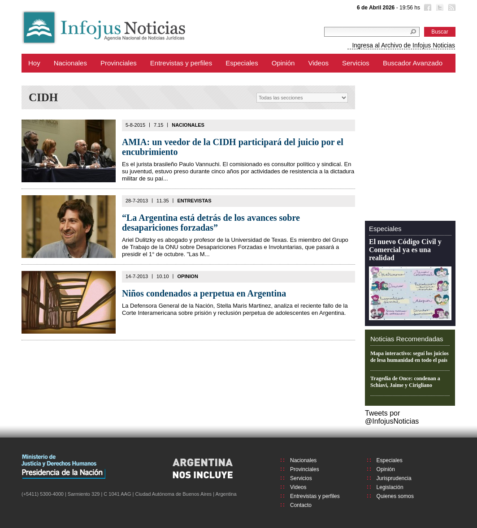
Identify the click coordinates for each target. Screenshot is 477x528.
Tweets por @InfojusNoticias (392, 417)
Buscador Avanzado (412, 63)
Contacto (301, 505)
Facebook (426, 8)
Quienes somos (395, 496)
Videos (318, 63)
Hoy (34, 63)
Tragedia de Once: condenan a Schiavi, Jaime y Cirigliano (405, 381)
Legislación (390, 487)
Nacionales (70, 63)
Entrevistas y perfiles (181, 63)
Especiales (241, 63)
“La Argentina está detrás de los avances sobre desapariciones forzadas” (211, 222)
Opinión (283, 63)
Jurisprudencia (394, 478)
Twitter (438, 8)
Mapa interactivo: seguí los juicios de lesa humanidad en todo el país (409, 356)
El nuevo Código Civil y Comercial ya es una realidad (405, 250)
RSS (451, 8)
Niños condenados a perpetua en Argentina (204, 293)
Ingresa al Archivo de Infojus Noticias (403, 45)
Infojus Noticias (111, 27)
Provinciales (118, 63)
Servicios (355, 63)
